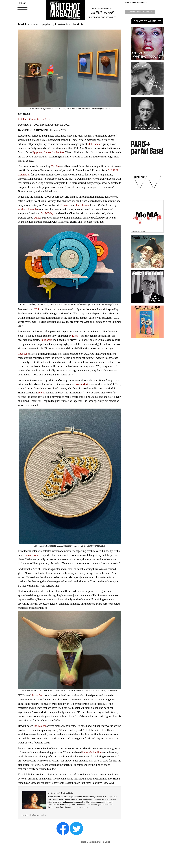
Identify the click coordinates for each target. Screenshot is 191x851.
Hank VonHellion (92, 752)
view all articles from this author (33, 815)
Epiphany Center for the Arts (34, 119)
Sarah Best (37, 695)
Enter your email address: (136, 2)
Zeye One (23, 353)
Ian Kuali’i (40, 725)
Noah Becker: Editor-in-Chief (95, 842)
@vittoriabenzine (105, 805)
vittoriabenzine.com (80, 807)
